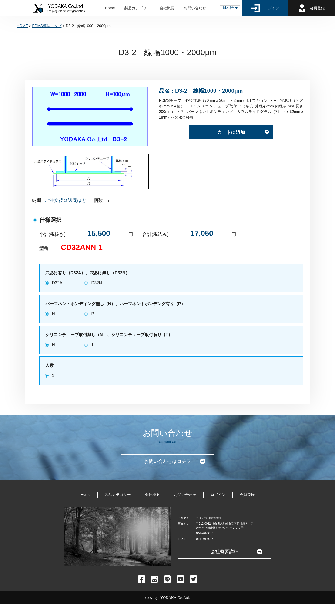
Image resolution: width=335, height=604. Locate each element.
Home (110, 8)
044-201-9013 (205, 533)
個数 (98, 200)
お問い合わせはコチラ (167, 461)
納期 (36, 200)
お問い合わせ (195, 8)
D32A (57, 283)
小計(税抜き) (52, 234)
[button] (230, 8)
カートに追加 (231, 132)
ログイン (265, 8)
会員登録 (312, 8)
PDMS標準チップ (46, 26)
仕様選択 (50, 220)
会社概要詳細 (224, 551)
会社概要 (167, 8)
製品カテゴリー (137, 8)
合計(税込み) (155, 234)
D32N (96, 283)
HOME (22, 26)
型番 (44, 248)
